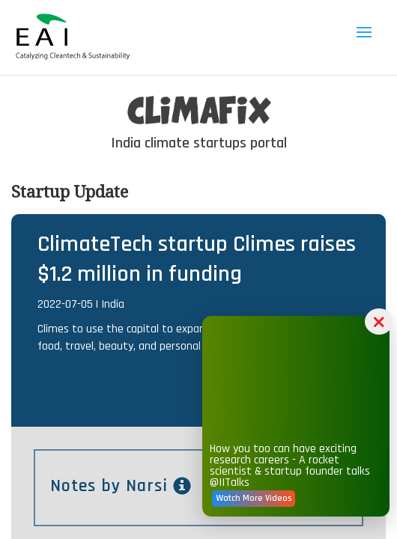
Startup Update (69, 191)
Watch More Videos (253, 498)
